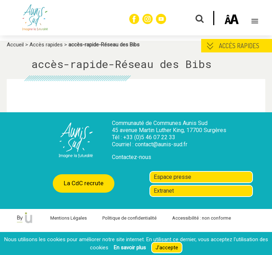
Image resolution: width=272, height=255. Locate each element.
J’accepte (166, 247)
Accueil (15, 44)
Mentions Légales (68, 218)
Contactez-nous (131, 157)
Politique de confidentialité (129, 218)
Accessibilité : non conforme (201, 218)
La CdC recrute (83, 183)
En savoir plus (130, 247)
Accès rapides (46, 44)
